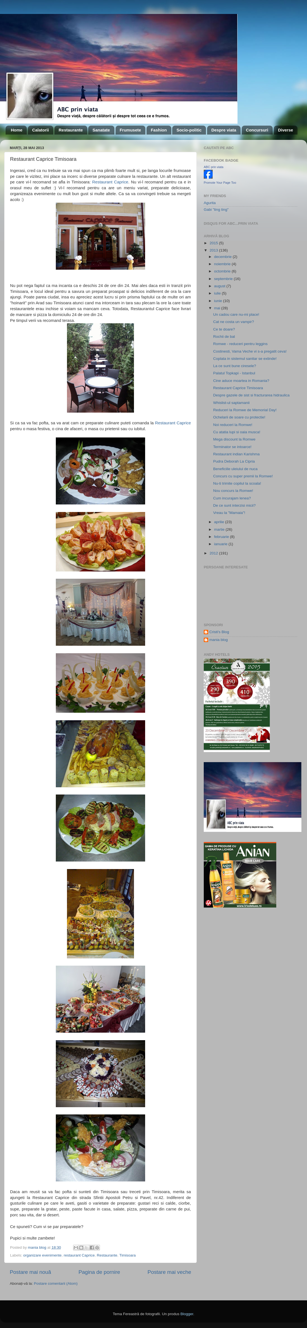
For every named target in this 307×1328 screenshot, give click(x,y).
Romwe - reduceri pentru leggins (240, 344)
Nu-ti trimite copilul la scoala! (237, 483)
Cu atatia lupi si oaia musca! (236, 432)
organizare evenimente (42, 1255)
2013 (214, 250)
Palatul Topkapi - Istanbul (234, 373)
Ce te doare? (224, 329)
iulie (218, 293)
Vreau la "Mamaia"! (229, 513)
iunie (218, 301)
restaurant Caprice (79, 1255)
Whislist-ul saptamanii (231, 403)
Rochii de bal (224, 336)
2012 (214, 553)
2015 (214, 243)
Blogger (186, 1314)
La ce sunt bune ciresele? (234, 366)
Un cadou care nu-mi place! (236, 314)
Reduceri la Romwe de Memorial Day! (245, 410)
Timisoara (127, 1255)
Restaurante (107, 1255)
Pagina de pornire (99, 1272)
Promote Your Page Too (220, 182)
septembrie (224, 279)
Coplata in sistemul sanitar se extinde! (245, 358)
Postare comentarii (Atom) (56, 1283)
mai (217, 308)
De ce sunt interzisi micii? (234, 505)
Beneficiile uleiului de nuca (235, 469)
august (220, 286)
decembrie (223, 257)
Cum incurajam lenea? (232, 498)
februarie (222, 537)
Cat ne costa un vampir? (233, 322)
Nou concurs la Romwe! (233, 491)
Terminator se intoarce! (232, 447)
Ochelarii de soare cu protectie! (239, 417)
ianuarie (221, 544)
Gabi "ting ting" (216, 209)
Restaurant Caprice (110, 182)
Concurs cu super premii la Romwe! (243, 476)
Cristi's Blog (219, 632)
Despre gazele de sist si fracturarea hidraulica (251, 395)
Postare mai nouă (30, 1272)
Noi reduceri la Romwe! (232, 425)
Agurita (210, 203)
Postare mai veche (169, 1272)
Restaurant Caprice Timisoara (238, 388)
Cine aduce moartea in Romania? (241, 381)
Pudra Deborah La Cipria (234, 461)
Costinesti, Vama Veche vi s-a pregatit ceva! (250, 351)
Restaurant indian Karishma (236, 454)
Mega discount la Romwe (234, 439)
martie (220, 529)
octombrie (223, 271)
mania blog (218, 640)
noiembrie (223, 264)
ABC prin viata (213, 167)
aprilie (219, 522)
